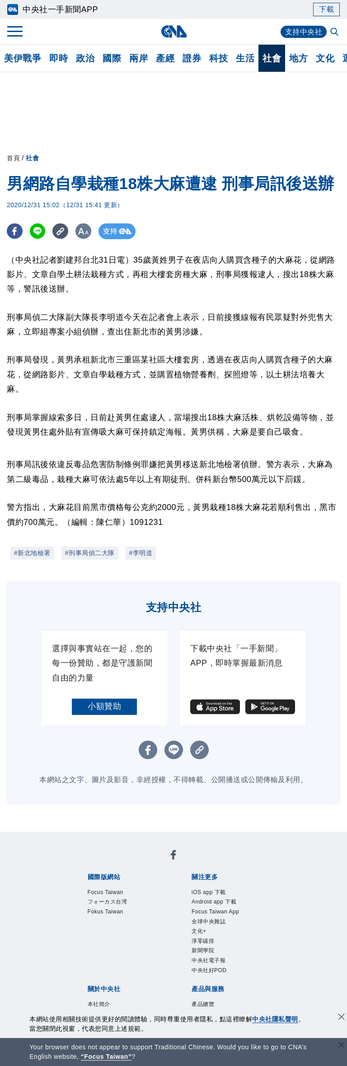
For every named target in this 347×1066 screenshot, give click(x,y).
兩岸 (138, 58)
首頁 (13, 158)
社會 (272, 58)
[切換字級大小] (84, 231)
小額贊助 (104, 706)
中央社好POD (209, 970)
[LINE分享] (38, 231)
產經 (165, 58)
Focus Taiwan (105, 892)
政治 (85, 58)
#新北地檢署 (32, 552)
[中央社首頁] (173, 31)
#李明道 (141, 552)
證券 (192, 58)
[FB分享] (15, 231)
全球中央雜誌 (208, 921)
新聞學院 (203, 950)
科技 (218, 58)
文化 (325, 58)
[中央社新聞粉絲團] (173, 856)
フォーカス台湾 (107, 902)
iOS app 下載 (209, 892)
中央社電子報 (208, 960)
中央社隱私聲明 (275, 1019)
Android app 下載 (214, 902)
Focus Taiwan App (215, 911)
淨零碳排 (203, 941)
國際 (112, 58)
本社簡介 (99, 1004)
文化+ (199, 931)
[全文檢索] (335, 32)
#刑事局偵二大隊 (90, 552)
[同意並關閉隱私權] (341, 1018)
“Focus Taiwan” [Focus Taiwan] (106, 1056)
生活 (245, 58)
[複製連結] (61, 231)
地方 (298, 58)
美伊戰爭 (22, 58)
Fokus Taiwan (105, 911)
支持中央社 (304, 32)
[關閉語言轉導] (341, 1046)
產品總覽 (203, 1004)
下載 (326, 9)
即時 (58, 58)
